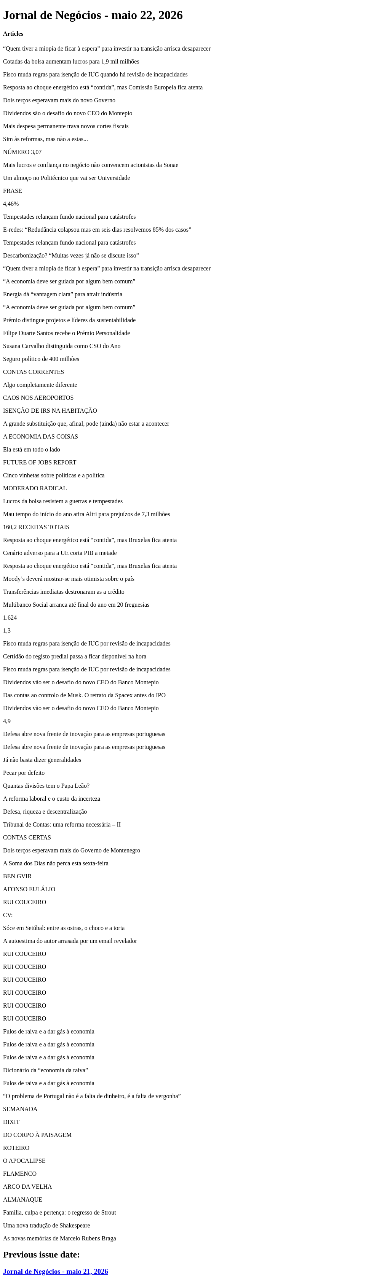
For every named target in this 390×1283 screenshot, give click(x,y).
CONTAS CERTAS (27, 837)
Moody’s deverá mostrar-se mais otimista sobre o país (68, 579)
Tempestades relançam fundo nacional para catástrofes (69, 216)
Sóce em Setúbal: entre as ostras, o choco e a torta (64, 928)
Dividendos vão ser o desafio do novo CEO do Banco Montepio (81, 682)
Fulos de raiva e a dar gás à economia (48, 1031)
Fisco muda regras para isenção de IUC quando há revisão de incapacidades (95, 74)
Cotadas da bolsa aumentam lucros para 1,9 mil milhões (71, 61)
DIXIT (11, 1122)
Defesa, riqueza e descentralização (45, 811)
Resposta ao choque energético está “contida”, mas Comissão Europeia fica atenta (103, 87)
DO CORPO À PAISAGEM (37, 1135)
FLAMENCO (20, 1173)
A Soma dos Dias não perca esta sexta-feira (56, 863)
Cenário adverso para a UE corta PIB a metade (60, 553)
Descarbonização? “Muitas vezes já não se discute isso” (71, 255)
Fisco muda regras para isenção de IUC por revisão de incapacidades (87, 643)
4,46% (11, 203)
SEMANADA (20, 1109)
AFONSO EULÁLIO (29, 889)
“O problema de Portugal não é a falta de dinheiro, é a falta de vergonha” (92, 1096)
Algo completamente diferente (40, 385)
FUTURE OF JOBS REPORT (39, 462)
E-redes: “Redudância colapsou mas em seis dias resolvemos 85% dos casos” (97, 229)
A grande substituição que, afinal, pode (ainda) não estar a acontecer (86, 423)
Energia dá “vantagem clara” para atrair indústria (62, 294)
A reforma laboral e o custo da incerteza (51, 798)
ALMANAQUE (22, 1199)
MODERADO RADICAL (35, 488)
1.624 (10, 617)
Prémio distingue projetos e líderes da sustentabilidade (69, 320)
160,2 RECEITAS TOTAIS (36, 527)
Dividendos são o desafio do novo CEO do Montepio (68, 113)
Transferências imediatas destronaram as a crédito (64, 591)
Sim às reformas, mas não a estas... (45, 139)
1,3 (7, 630)
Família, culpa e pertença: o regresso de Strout (59, 1212)
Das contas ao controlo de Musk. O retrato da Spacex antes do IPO (84, 695)
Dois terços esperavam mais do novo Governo (59, 100)
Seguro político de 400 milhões (41, 359)
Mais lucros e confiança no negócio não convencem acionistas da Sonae (90, 165)
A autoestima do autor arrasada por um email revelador (70, 941)
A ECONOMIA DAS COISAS (40, 436)
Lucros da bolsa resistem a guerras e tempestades (63, 501)
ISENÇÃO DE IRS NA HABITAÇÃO (50, 410)
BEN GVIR (17, 876)
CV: (8, 915)
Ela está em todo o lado (31, 449)
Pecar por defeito (24, 772)
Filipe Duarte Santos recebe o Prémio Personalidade (66, 333)
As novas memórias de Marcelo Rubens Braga (59, 1238)
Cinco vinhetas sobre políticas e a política (54, 475)
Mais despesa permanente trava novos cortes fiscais (66, 126)
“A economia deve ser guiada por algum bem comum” (69, 281)
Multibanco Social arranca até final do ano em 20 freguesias (76, 604)
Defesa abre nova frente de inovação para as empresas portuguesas (84, 734)
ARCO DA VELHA (27, 1186)
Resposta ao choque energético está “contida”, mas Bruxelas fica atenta (90, 540)
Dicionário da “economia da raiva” (45, 1070)
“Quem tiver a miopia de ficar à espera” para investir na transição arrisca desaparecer (107, 48)
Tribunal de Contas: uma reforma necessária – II (62, 824)
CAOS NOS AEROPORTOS (38, 397)
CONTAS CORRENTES (33, 372)
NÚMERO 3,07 (22, 152)
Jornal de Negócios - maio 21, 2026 (55, 1271)
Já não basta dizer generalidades (42, 760)
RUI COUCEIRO (24, 902)
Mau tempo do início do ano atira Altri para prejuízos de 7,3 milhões (86, 514)
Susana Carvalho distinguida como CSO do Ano (61, 346)
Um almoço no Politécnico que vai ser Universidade (66, 178)
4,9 (7, 721)
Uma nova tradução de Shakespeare (46, 1225)
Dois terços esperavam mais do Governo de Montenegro (71, 850)
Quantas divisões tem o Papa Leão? (46, 785)
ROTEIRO (16, 1148)
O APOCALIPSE (24, 1160)
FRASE (12, 191)
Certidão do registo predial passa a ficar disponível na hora (74, 656)
